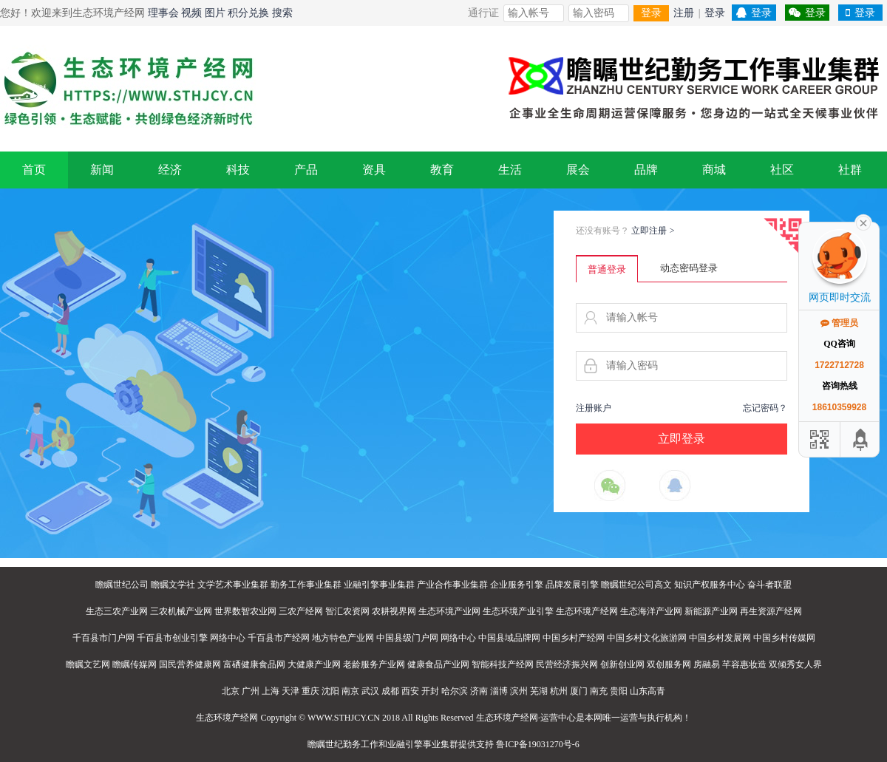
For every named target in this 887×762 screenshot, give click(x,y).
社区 (782, 169)
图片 (215, 12)
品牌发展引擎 (572, 584)
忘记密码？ (765, 408)
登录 (651, 12)
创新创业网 (622, 664)
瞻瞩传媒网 (134, 664)
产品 (306, 169)
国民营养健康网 (190, 664)
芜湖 (539, 691)
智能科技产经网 (503, 664)
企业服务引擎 (516, 584)
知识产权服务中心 (709, 584)
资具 (374, 169)
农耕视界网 (394, 611)
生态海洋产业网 (651, 611)
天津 (290, 691)
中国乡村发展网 (720, 638)
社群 (850, 169)
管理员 (839, 323)
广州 (250, 691)
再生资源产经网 (771, 611)
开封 (430, 691)
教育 (442, 169)
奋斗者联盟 (769, 584)
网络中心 (227, 638)
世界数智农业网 (245, 611)
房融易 (706, 664)
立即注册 (653, 230)
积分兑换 (248, 12)
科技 (238, 169)
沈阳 (330, 691)
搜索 (282, 12)
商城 (714, 169)
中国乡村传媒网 (784, 638)
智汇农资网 (347, 611)
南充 (599, 691)
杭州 (559, 691)
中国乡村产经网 (574, 638)
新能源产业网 (711, 611)
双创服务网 (669, 664)
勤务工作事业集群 (306, 584)
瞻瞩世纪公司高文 (636, 584)
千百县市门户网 (103, 638)
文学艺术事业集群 (232, 584)
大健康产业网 (314, 664)
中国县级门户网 (407, 638)
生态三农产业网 (117, 611)
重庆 (310, 691)
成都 (390, 691)
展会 (578, 169)
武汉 (370, 691)
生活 (510, 169)
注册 (683, 12)
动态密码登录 (689, 267)
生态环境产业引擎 (518, 611)
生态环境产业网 (449, 611)
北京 (230, 691)
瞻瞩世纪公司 (122, 584)
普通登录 (607, 269)
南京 (350, 691)
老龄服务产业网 (374, 664)
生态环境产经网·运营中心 (526, 717)
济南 (479, 691)
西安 (410, 691)
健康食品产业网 (438, 664)
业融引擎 (405, 744)
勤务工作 (360, 744)
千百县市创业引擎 (172, 638)
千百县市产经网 (279, 638)
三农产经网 (301, 611)
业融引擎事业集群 (379, 584)
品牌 (646, 169)
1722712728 (839, 365)
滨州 (519, 691)
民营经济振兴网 (567, 664)
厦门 (579, 691)
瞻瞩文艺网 (88, 664)
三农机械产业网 (181, 611)
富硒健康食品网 (254, 664)
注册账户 (593, 408)
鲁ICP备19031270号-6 (538, 744)
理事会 (163, 12)
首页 (34, 169)
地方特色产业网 (343, 638)
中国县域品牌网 (509, 638)
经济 (170, 169)
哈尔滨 (454, 691)
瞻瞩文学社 (173, 584)
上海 (270, 691)
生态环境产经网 (587, 611)
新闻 (102, 169)
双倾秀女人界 (795, 664)
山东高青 (647, 691)
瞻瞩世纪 (325, 744)
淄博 (499, 691)
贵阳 (619, 691)
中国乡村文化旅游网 (647, 638)
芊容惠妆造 (744, 664)
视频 (191, 12)
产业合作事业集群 (452, 584)
